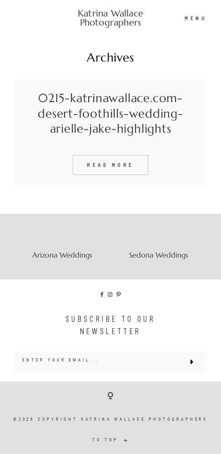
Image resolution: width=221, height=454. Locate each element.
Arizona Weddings (62, 254)
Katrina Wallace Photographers (110, 18)
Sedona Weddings (158, 254)
